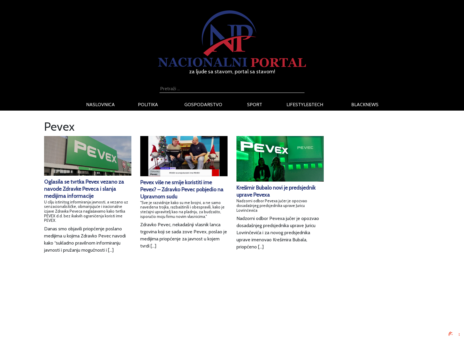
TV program (111, 327)
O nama (107, 313)
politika (148, 104)
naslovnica (100, 104)
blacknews (364, 104)
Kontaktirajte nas (116, 320)
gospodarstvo (203, 104)
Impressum (110, 292)
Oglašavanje (111, 299)
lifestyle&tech (304, 104)
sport (254, 104)
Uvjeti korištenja (115, 306)
